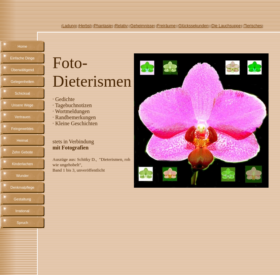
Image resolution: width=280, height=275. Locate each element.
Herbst (85, 26)
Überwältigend (22, 70)
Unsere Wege (22, 105)
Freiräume (166, 26)
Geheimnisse (142, 26)
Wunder (22, 176)
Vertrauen (22, 117)
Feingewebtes (22, 129)
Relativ (121, 26)
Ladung (69, 26)
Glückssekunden (194, 26)
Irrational (22, 211)
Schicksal (22, 93)
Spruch (22, 223)
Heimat (22, 140)
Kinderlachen (22, 164)
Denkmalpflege (22, 187)
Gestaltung (22, 199)
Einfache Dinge (22, 58)
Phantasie (103, 26)
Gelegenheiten (22, 82)
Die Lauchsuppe (226, 26)
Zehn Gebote (22, 152)
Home (22, 46)
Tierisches (253, 26)
